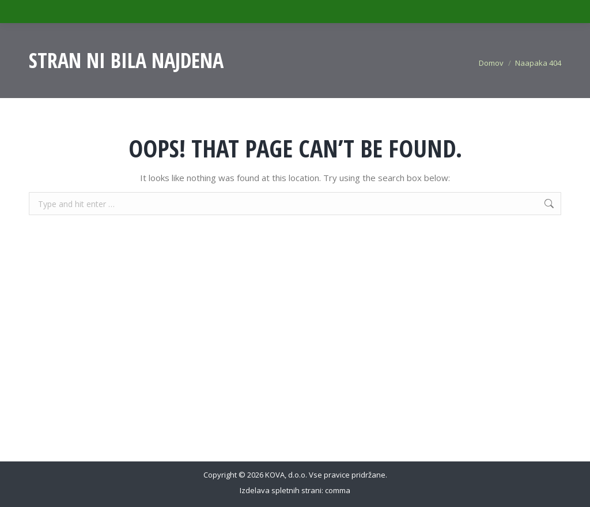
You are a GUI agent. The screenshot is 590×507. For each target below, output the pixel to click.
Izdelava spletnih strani (281, 490)
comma (337, 490)
